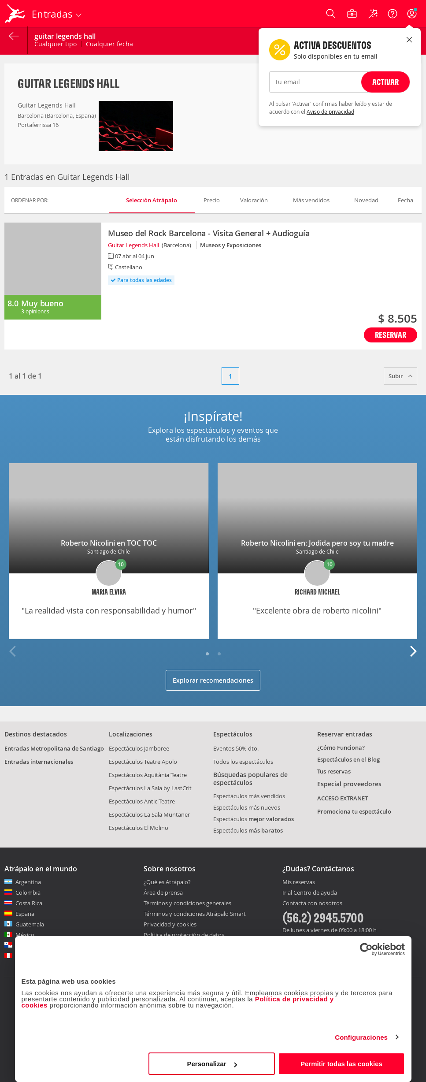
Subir (400, 376)
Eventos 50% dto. (236, 748)
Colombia (28, 892)
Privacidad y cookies (170, 924)
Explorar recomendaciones (213, 680)
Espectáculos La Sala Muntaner (149, 814)
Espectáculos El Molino (138, 828)
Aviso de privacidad (330, 111)
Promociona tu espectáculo (354, 811)
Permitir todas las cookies (341, 1063)
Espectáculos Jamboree (139, 748)
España (24, 914)
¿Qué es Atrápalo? (167, 882)
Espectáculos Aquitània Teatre (148, 775)
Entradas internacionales (38, 762)
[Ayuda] (392, 13)
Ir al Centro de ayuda (309, 892)
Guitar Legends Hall (133, 245)
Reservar (390, 334)
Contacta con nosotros (312, 903)
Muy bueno (42, 303)
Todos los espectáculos (243, 762)
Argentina (28, 882)
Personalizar (212, 1063)
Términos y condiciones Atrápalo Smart (195, 914)
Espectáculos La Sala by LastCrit (150, 788)
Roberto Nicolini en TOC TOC (109, 543)
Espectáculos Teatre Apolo (143, 762)
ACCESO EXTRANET (342, 798)
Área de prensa (163, 892)
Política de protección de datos (184, 935)
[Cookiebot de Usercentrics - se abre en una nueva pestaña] (366, 949)
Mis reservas (298, 882)
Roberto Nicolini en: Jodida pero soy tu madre (317, 543)
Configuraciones (361, 1037)
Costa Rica (28, 903)
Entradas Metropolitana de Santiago (54, 748)
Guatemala (29, 924)
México (24, 935)
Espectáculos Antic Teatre (142, 801)
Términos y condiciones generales (187, 903)
